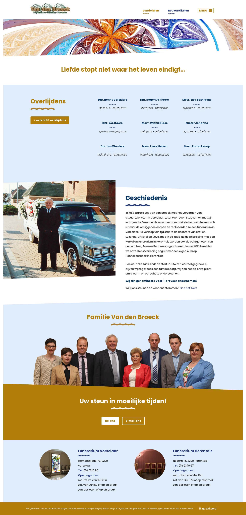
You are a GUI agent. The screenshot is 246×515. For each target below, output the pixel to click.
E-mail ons (133, 421)
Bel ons (110, 421)
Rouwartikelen (178, 10)
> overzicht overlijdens (50, 120)
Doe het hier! (188, 288)
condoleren (151, 10)
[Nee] (242, 508)
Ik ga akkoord (207, 508)
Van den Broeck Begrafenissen (50, 8)
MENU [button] (205, 10)
